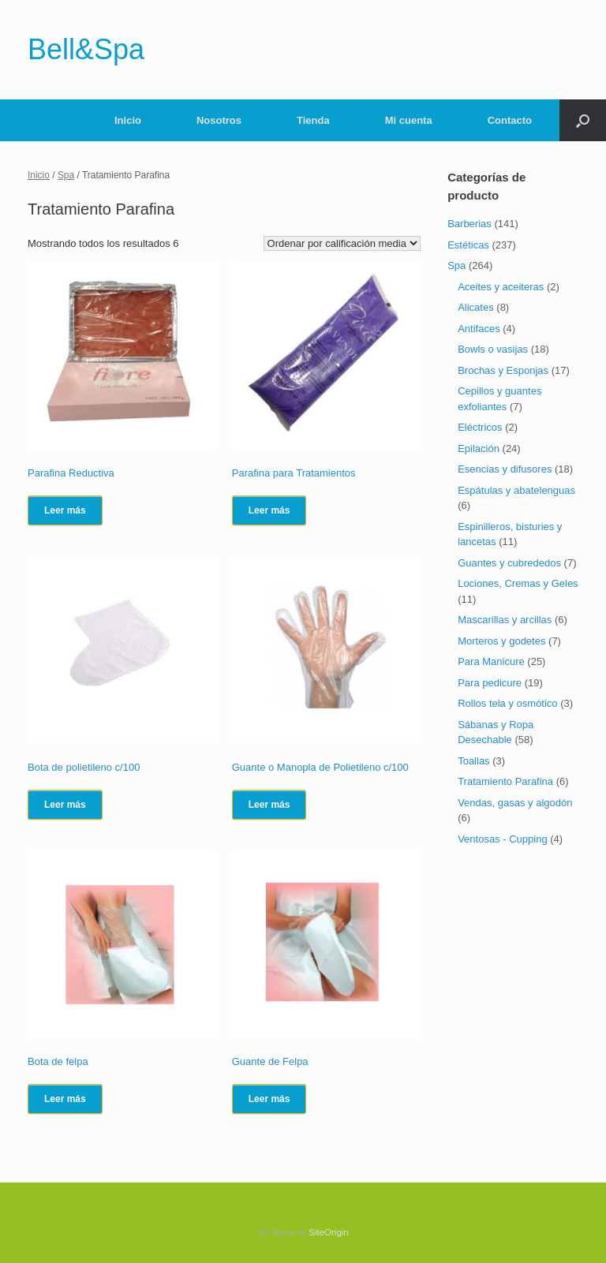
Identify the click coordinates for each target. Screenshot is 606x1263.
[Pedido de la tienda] (342, 243)
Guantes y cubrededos (509, 563)
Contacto (510, 120)
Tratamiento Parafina (505, 781)
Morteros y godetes (501, 641)
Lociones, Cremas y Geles (518, 583)
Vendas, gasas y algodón (515, 803)
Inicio (127, 120)
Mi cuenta (408, 120)
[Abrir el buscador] (582, 120)
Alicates (476, 307)
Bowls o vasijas (493, 349)
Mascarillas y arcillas (505, 620)
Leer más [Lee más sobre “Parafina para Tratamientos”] (269, 510)
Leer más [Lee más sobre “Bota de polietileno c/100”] (65, 804)
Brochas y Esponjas (503, 370)
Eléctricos (480, 427)
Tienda (313, 120)
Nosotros (218, 120)
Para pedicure (490, 683)
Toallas (473, 761)
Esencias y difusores (505, 469)
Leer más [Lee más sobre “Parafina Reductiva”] (65, 510)
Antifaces (478, 328)
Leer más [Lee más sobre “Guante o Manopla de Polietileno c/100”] (269, 804)
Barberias (469, 224)
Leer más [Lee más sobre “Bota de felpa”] (65, 1098)
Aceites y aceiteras (501, 287)
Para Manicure (491, 661)
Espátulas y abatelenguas (516, 490)
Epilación (478, 448)
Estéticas (468, 245)
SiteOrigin (329, 1232)
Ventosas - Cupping (502, 839)
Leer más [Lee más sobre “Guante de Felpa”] (269, 1098)
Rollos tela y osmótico (507, 703)
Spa (66, 175)
